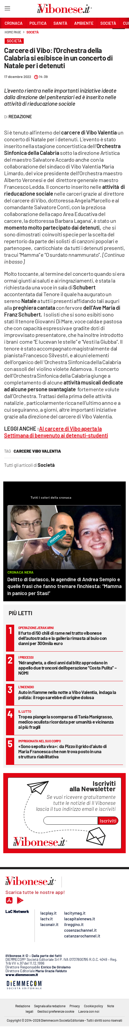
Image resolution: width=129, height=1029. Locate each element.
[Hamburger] (7, 9)
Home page (13, 32)
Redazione (22, 1006)
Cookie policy (93, 1006)
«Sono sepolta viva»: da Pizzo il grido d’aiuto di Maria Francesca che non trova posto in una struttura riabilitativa (62, 751)
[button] (118, 35)
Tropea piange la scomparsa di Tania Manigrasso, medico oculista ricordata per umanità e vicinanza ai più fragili (66, 722)
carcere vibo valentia (37, 451)
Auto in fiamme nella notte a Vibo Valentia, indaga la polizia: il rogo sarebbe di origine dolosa (67, 694)
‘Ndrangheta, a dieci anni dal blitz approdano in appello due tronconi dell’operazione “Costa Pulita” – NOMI (67, 667)
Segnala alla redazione (49, 1006)
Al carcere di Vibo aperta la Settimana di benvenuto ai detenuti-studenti (56, 432)
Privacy (75, 1006)
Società (32, 32)
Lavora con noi (88, 1011)
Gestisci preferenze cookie (55, 1011)
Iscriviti (108, 821)
